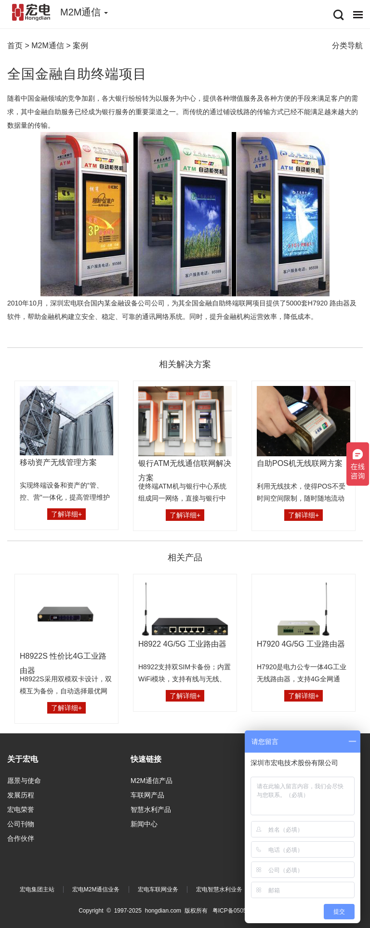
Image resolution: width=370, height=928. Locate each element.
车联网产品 (147, 795)
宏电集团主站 (37, 889)
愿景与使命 (24, 780)
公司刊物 (20, 824)
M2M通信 (47, 45)
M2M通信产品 (151, 780)
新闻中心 (144, 824)
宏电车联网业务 (158, 889)
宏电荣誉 (20, 809)
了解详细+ (66, 514)
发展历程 (20, 795)
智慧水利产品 (151, 809)
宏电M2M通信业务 (96, 889)
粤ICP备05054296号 (238, 910)
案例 (80, 45)
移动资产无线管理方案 (58, 462)
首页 (15, 45)
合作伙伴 (20, 838)
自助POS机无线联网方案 (300, 463)
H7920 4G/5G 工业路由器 (301, 644)
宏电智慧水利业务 (219, 889)
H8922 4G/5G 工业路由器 (182, 644)
